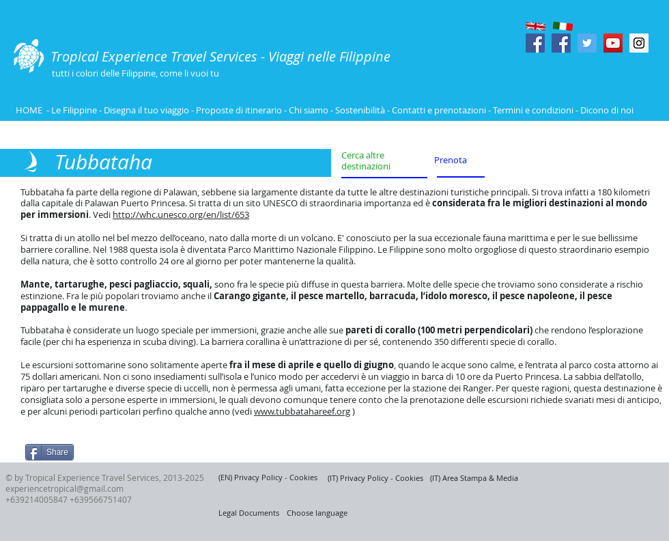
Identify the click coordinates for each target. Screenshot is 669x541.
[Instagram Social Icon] (639, 43)
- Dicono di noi (604, 110)
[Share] (49, 452)
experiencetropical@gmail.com (64, 488)
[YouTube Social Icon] (613, 43)
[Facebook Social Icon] (535, 43)
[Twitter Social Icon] (587, 43)
